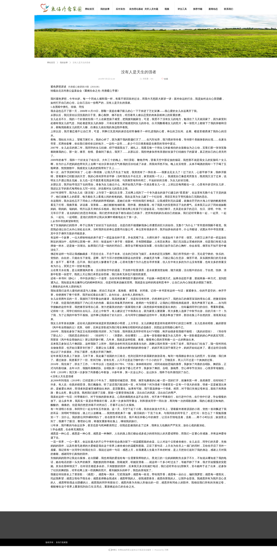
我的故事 (64, 62)
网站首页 (51, 62)
